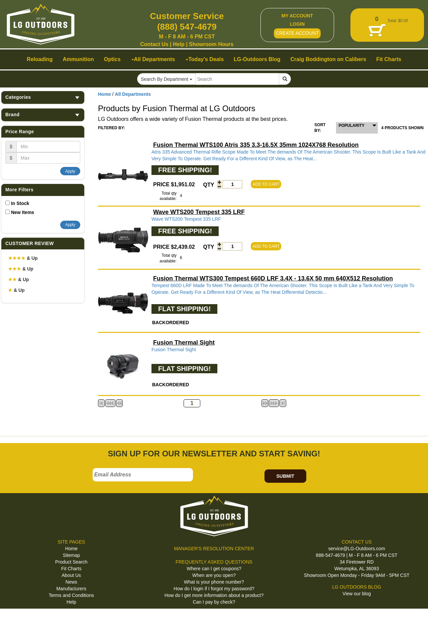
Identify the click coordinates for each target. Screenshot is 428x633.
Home (104, 94)
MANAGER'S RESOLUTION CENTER (214, 548)
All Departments (133, 94)
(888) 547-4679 (187, 27)
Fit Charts (71, 568)
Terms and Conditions (71, 595)
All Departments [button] (153, 59)
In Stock (20, 203)
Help (179, 44)
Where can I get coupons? (214, 568)
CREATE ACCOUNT (297, 33)
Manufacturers (71, 588)
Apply (70, 171)
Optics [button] (112, 59)
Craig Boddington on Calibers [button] (328, 59)
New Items (22, 212)
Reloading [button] (39, 59)
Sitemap (71, 555)
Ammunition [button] (78, 59)
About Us (71, 575)
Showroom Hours (211, 44)
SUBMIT (285, 476)
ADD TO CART (266, 184)
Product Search (71, 562)
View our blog (356, 593)
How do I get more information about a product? (214, 595)
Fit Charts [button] (388, 59)
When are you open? (214, 575)
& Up (23, 258)
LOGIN (297, 24)
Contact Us (154, 44)
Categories (42, 97)
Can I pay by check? (214, 602)
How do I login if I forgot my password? (214, 588)
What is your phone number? (214, 582)
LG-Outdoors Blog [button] (257, 59)
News (71, 582)
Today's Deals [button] (205, 59)
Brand (42, 115)
